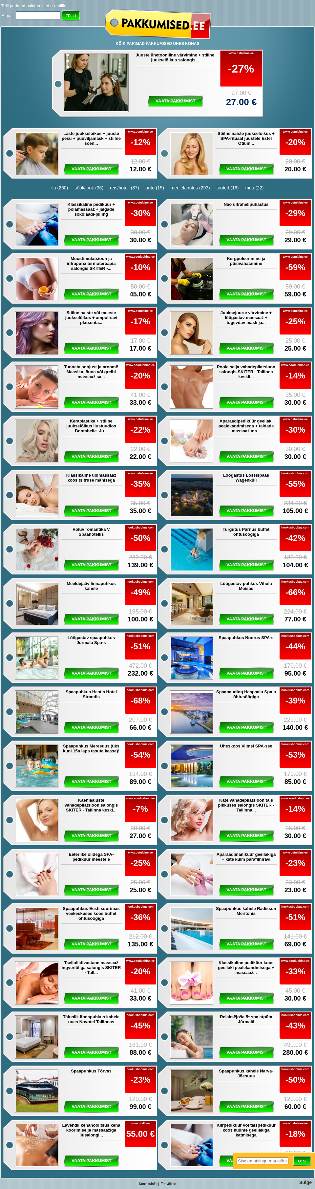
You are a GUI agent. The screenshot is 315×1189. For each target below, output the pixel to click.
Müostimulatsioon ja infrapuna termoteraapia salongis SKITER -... (91, 263)
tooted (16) (228, 187)
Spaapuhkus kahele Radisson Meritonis (246, 911)
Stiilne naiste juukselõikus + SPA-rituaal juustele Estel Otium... (246, 138)
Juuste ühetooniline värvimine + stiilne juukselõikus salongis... (175, 57)
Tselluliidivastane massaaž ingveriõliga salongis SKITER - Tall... (91, 967)
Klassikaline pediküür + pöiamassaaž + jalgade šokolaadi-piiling (91, 209)
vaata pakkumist (175, 100)
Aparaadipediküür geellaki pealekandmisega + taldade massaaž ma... (246, 426)
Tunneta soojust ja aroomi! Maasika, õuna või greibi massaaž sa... (91, 371)
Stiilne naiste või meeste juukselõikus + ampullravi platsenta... (91, 317)
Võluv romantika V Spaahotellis (91, 532)
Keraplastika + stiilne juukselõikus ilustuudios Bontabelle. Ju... (91, 426)
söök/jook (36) (88, 187)
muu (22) (254, 187)
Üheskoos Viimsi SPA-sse (246, 746)
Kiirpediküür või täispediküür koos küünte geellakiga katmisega (246, 1130)
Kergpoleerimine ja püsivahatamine (246, 261)
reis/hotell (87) (124, 187)
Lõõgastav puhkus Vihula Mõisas (246, 586)
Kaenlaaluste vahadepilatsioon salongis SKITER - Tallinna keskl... (91, 805)
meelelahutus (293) (190, 187)
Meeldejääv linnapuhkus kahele (91, 586)
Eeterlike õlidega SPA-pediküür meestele (91, 857)
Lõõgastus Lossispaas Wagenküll (246, 478)
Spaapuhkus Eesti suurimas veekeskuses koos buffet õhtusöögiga (91, 913)
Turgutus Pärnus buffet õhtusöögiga (246, 532)
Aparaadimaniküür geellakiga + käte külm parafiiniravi (246, 857)
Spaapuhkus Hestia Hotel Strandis (91, 694)
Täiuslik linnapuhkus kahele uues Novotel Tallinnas (91, 1019)
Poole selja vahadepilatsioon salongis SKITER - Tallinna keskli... (246, 371)
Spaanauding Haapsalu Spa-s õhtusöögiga (246, 694)
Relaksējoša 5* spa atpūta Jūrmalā (246, 1019)
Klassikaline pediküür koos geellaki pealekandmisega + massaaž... (246, 967)
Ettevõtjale (168, 1184)
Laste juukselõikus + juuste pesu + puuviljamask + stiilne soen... (91, 138)
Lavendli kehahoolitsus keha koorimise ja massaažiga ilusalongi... (91, 1130)
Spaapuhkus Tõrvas (91, 1071)
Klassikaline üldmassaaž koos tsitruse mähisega (91, 478)
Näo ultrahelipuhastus (246, 204)
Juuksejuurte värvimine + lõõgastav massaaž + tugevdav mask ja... (246, 317)
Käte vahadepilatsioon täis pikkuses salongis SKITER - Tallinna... (246, 805)
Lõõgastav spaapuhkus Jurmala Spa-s (91, 640)
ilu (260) (60, 187)
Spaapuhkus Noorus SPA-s (246, 637)
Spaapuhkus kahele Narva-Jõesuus (246, 1073)
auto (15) (155, 187)
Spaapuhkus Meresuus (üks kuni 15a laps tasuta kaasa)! (91, 748)
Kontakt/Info (148, 1184)
